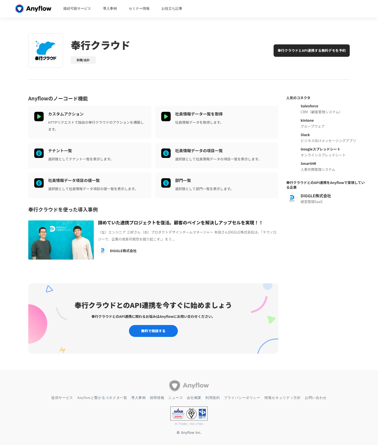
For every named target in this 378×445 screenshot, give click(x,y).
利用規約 (212, 398)
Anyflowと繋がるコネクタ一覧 (102, 398)
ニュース (175, 398)
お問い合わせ (316, 398)
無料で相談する (153, 330)
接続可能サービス (77, 8)
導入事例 (110, 8)
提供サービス (62, 398)
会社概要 (194, 398)
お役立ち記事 (171, 8)
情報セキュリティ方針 (282, 398)
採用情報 (157, 398)
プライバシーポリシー (242, 398)
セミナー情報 (139, 8)
